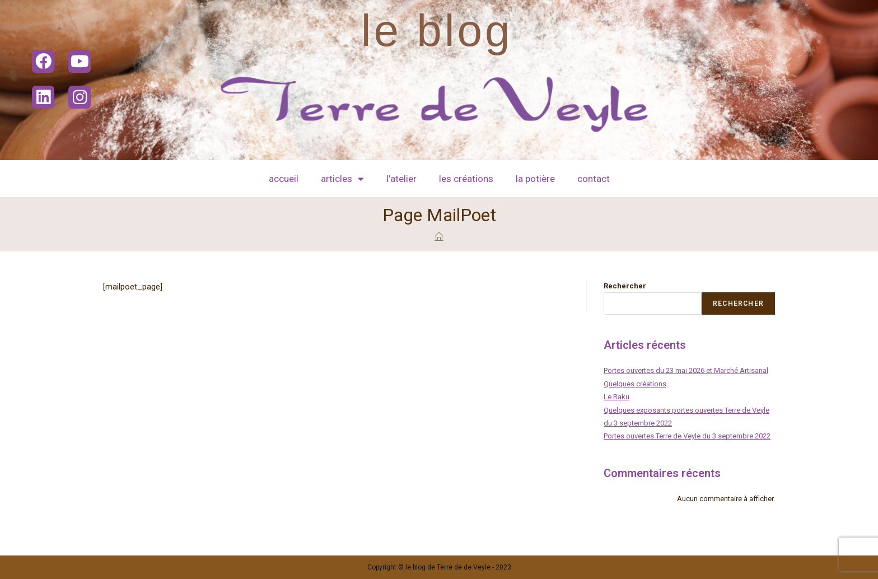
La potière (535, 178)
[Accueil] (439, 237)
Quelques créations (635, 384)
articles (342, 179)
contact (593, 178)
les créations (466, 178)
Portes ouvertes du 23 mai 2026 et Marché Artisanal (686, 370)
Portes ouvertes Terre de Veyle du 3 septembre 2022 (687, 436)
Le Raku (616, 397)
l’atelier (401, 178)
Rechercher (625, 286)
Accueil (283, 178)
